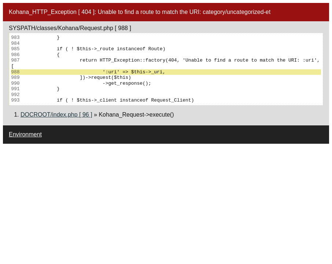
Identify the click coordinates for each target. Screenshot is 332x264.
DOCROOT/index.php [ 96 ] (56, 114)
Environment (25, 134)
